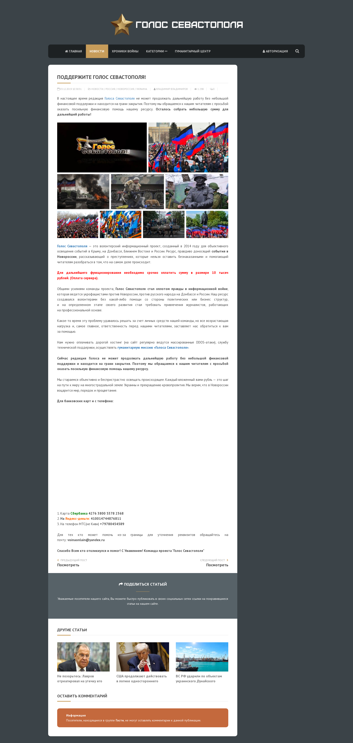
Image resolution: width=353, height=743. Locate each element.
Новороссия (126, 89)
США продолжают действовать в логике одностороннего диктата (141, 681)
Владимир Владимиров (171, 89)
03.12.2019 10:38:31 (69, 89)
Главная (73, 51)
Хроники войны (125, 51)
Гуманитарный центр (192, 51)
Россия (110, 89)
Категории (156, 51)
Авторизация (275, 51)
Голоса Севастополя (120, 98)
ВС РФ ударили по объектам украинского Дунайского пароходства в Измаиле (199, 681)
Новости (97, 51)
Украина (141, 89)
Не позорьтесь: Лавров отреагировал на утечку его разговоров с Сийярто (79, 681)
